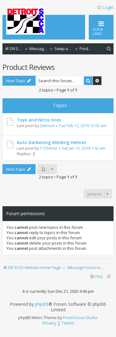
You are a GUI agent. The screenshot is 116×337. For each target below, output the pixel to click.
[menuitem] (109, 48)
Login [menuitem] (105, 7)
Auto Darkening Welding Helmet (51, 142)
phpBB (42, 304)
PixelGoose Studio (80, 317)
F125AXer (49, 148)
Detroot (47, 125)
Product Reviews (28, 67)
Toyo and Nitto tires (39, 120)
